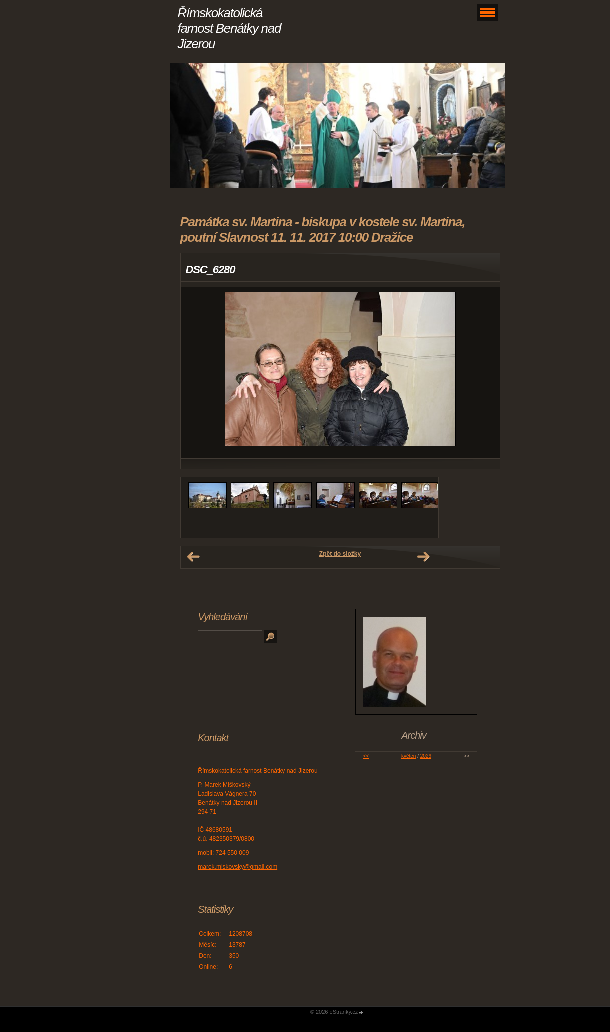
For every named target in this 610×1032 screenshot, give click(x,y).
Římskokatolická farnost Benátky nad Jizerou (229, 28)
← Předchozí (193, 556)
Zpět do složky (340, 553)
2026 (425, 756)
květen (408, 756)
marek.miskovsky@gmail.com (237, 866)
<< (366, 756)
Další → (423, 556)
